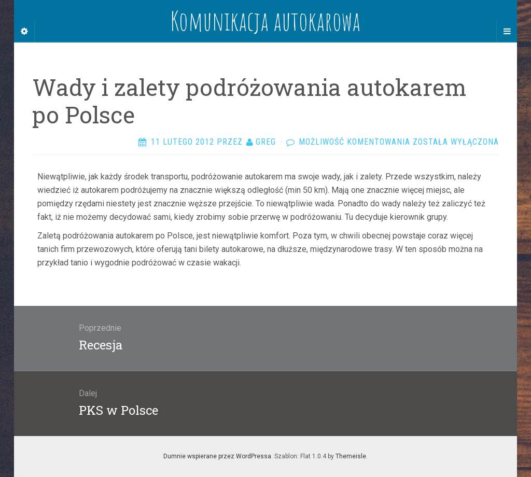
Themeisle (351, 456)
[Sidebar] (24, 31)
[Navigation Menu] (506, 31)
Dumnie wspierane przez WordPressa (217, 456)
